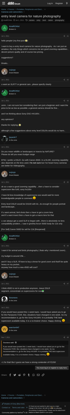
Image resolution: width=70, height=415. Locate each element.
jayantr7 (13, 137)
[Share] (64, 36)
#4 (68, 147)
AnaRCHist (7, 20)
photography (59, 20)
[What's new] (66, 3)
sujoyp (12, 70)
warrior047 (14, 327)
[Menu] (4, 3)
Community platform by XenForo (22, 412)
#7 (68, 284)
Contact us (6, 408)
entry (38, 20)
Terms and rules (18, 408)
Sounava (13, 297)
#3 (68, 101)
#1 (68, 36)
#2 (68, 80)
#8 (68, 308)
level (44, 20)
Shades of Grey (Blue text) (13, 404)
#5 (68, 182)
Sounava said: (8, 343)
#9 (68, 337)
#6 (68, 246)
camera (31, 20)
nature (50, 20)
